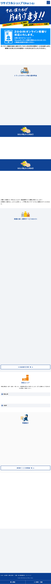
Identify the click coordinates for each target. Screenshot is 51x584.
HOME (2, 575)
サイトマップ (28, 575)
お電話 (12, 582)
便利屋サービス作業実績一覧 (24, 468)
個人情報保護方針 (21, 575)
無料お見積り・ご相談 (13, 575)
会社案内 (6, 575)
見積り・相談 (38, 582)
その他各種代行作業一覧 (24, 367)
